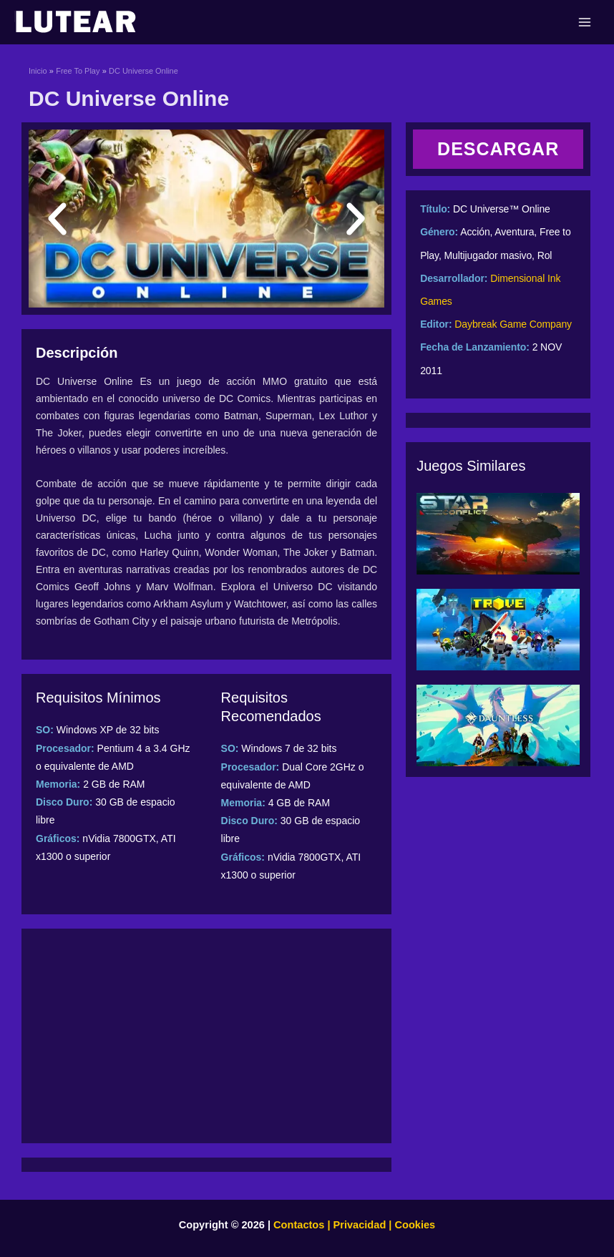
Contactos (298, 1225)
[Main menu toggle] (585, 22)
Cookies (413, 1225)
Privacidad (359, 1225)
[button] (57, 218)
